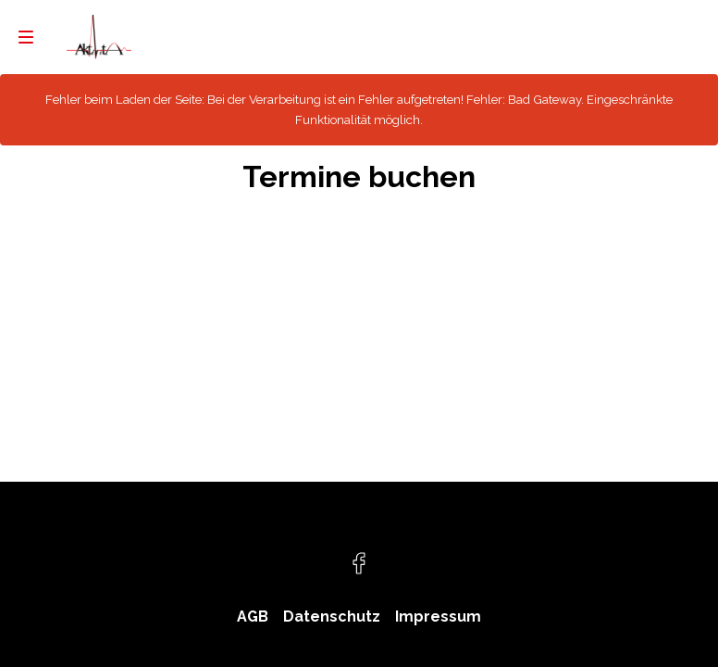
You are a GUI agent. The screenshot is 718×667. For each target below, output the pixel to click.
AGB (252, 616)
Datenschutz (331, 616)
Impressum (438, 616)
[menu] (25, 37)
